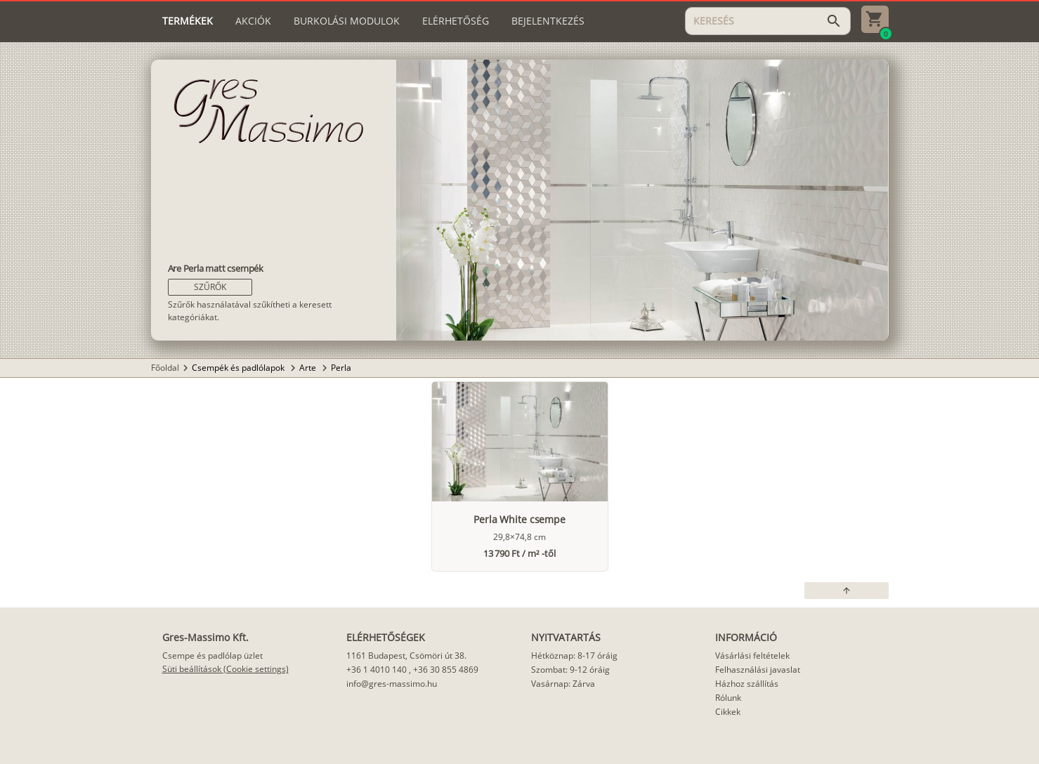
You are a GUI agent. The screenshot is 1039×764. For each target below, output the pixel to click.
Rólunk (728, 698)
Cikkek (727, 712)
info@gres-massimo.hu (391, 684)
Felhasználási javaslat (757, 670)
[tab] (187, 21)
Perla (341, 368)
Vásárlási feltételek (752, 655)
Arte (308, 368)
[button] (210, 287)
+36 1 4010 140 (376, 670)
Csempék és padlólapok (239, 368)
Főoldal (165, 368)
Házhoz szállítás (746, 684)
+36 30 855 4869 (445, 670)
